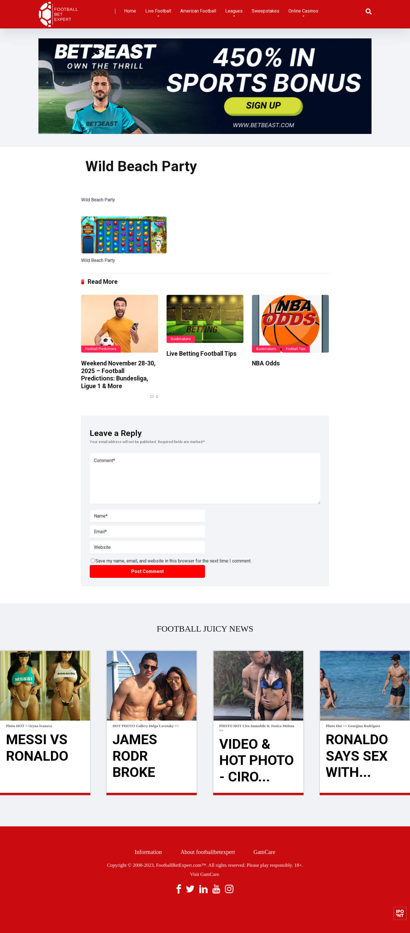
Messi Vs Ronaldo (37, 747)
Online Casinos (303, 11)
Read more (45, 794)
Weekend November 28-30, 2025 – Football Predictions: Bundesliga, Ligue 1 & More (118, 375)
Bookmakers (181, 339)
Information (148, 852)
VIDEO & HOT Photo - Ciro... (256, 760)
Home (130, 11)
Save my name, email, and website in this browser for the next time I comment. (173, 561)
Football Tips (296, 349)
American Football (198, 11)
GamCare (264, 852)
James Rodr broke (134, 755)
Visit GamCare (204, 874)
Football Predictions (100, 349)
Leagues (234, 11)
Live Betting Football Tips (202, 353)
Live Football (158, 11)
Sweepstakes (265, 11)
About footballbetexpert (208, 852)
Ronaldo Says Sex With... (357, 755)
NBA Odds (266, 363)
